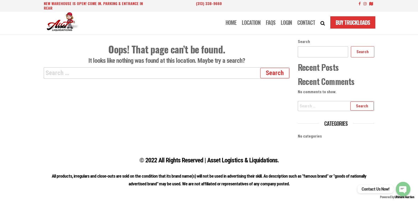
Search (304, 41)
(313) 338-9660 (209, 3)
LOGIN (286, 22)
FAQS (270, 22)
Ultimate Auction (404, 197)
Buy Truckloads (353, 22)
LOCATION (251, 22)
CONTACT (306, 22)
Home (231, 22)
